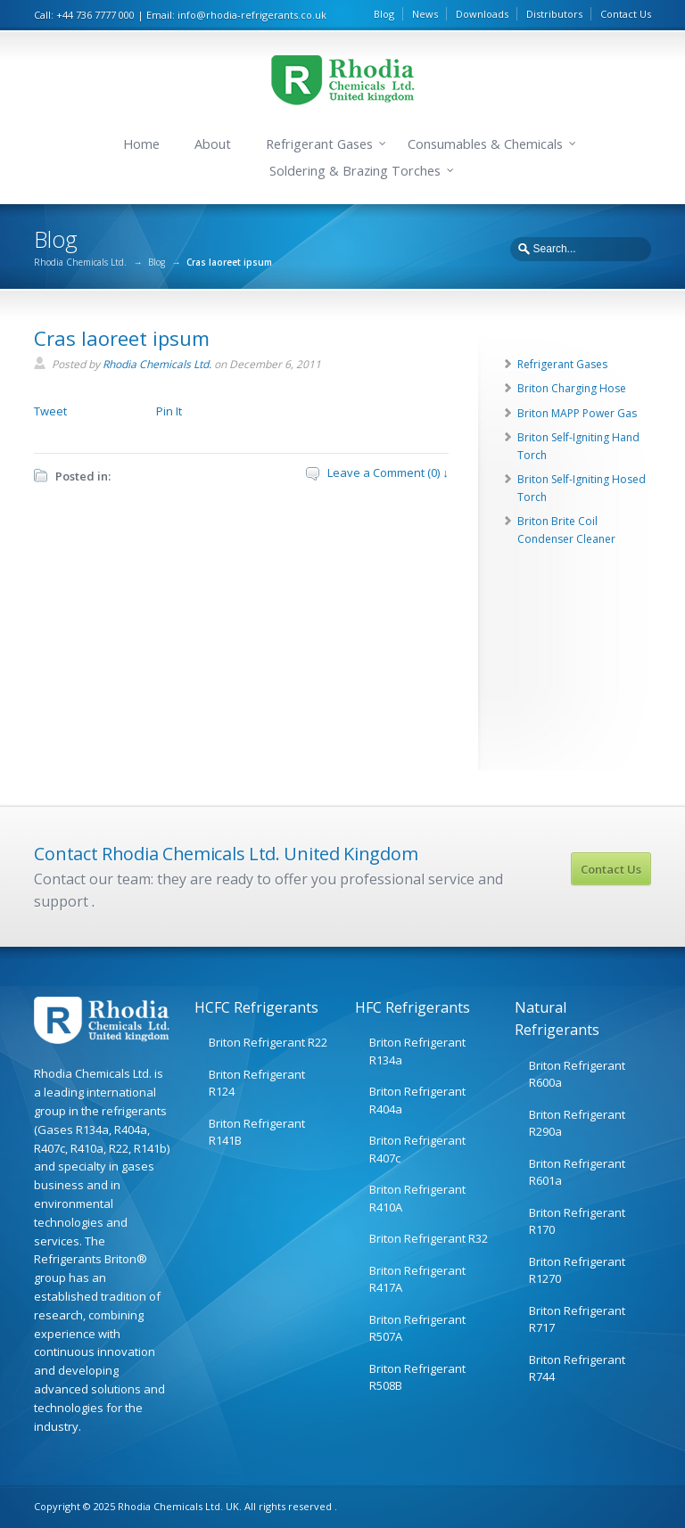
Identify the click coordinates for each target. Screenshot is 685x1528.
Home (141, 144)
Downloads (482, 14)
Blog (384, 14)
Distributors (554, 14)
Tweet (50, 411)
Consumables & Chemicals (485, 144)
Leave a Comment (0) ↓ (388, 472)
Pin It (169, 411)
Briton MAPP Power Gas (577, 413)
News (425, 14)
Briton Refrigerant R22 (268, 1042)
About (212, 144)
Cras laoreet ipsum (122, 337)
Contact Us (625, 14)
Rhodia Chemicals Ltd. (80, 262)
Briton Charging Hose (571, 388)
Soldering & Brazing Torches (355, 170)
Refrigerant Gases (319, 144)
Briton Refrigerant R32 (428, 1238)
